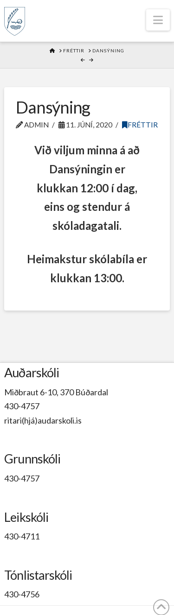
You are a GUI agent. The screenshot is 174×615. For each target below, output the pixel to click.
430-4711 (21, 536)
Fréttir (140, 124)
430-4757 (21, 406)
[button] (158, 20)
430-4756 (21, 594)
